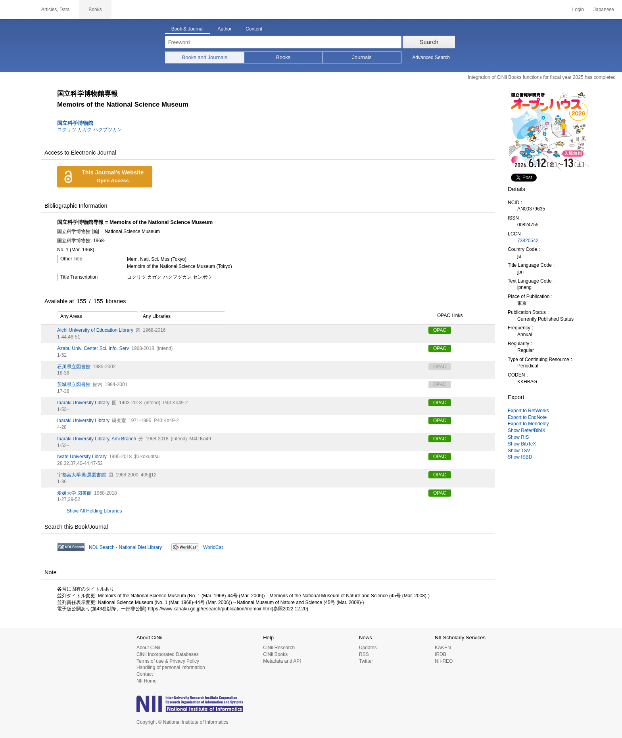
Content (254, 29)
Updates (368, 647)
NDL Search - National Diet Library (125, 547)
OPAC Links (445, 315)
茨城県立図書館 (73, 384)
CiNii (16, 9)
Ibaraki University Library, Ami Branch (96, 439)
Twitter (366, 661)
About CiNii (148, 647)
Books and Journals (204, 57)
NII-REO (444, 661)
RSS (364, 654)
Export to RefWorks (528, 410)
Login (578, 9)
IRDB (440, 654)
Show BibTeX (522, 444)
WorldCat (213, 547)
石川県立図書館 (73, 366)
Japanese (603, 9)
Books (283, 57)
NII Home (146, 681)
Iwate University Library (82, 456)
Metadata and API (282, 661)
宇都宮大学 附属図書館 (81, 475)
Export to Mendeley (528, 423)
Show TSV (519, 450)
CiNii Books (275, 654)
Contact (144, 674)
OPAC (439, 330)
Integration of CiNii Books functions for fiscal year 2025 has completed (542, 77)
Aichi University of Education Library (95, 330)
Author (224, 29)
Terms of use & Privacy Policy (167, 661)
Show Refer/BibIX (526, 430)
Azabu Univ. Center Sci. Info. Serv (93, 348)
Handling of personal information (170, 667)
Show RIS (518, 437)
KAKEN (443, 647)
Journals (362, 57)
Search (429, 41)
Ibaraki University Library (83, 402)
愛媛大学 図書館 (74, 493)
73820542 (527, 240)
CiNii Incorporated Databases (167, 654)
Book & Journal (187, 29)
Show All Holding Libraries (94, 511)
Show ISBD (520, 457)
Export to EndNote (527, 417)
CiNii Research (279, 647)
